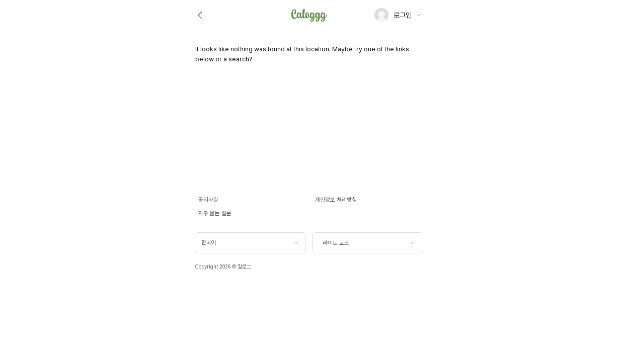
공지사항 (208, 199)
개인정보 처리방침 (336, 199)
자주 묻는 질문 (214, 213)
